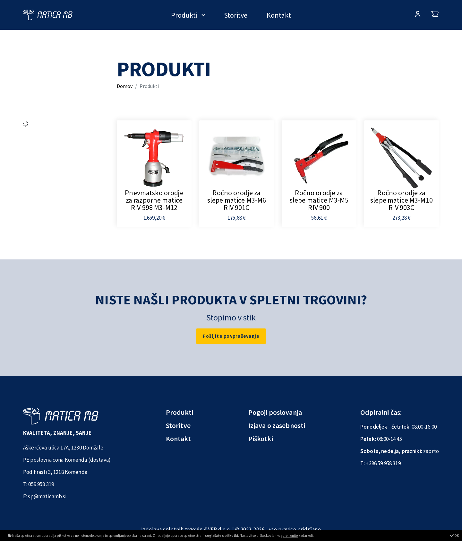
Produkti (184, 15)
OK (454, 535)
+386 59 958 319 (383, 463)
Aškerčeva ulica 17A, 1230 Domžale (63, 447)
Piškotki (260, 438)
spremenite (289, 535)
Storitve (235, 15)
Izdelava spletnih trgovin (172, 529)
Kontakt (279, 15)
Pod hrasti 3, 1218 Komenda (55, 472)
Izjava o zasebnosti (276, 425)
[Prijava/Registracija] (418, 15)
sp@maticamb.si (47, 496)
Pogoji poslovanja (275, 412)
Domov (125, 86)
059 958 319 (41, 484)
